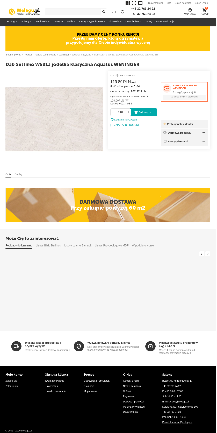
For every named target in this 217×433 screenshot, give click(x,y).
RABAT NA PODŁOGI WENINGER (185, 87)
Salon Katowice (183, 3)
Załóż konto (11, 386)
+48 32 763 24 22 (143, 8)
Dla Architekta (155, 3)
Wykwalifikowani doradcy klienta (108, 342)
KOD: (113, 75)
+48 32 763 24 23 (143, 14)
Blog (169, 3)
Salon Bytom (201, 3)
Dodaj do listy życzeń (123, 119)
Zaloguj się (11, 380)
